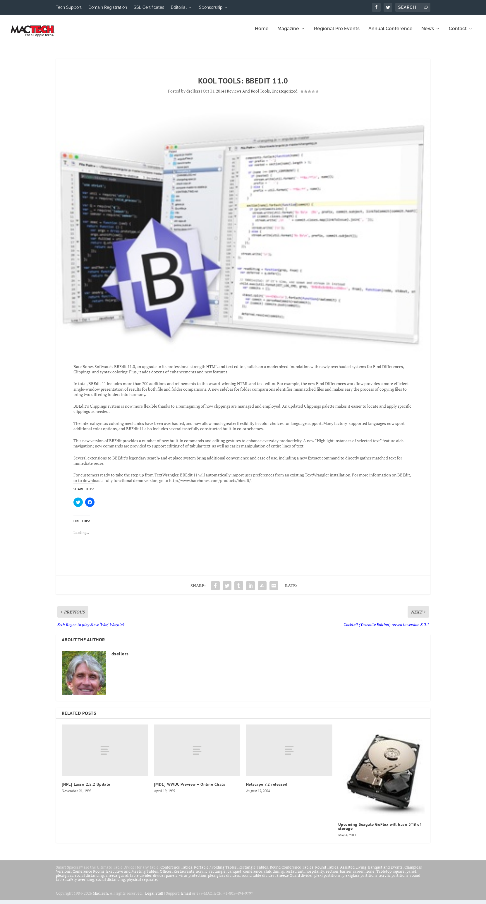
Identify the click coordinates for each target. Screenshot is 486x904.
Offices (166, 875)
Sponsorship (211, 7)
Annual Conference (390, 32)
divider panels (165, 879)
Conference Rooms (88, 875)
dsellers (193, 95)
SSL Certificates (149, 7)
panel (411, 875)
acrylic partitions (393, 879)
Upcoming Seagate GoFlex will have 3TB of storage (379, 830)
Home (262, 32)
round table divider (258, 879)
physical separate (142, 883)
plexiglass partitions (359, 879)
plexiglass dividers (224, 879)
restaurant (295, 875)
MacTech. (101, 897)
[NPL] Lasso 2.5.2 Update (86, 788)
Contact (458, 32)
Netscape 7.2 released (267, 788)
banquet (234, 875)
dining (278, 875)
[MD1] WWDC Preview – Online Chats (189, 788)
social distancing (89, 879)
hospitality (314, 875)
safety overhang (80, 883)
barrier (345, 875)
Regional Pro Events (337, 32)
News (427, 32)
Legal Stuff (154, 897)
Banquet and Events (385, 871)
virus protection (192, 879)
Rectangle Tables (253, 871)
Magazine (288, 32)
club (267, 875)
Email (186, 897)
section (332, 875)
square (399, 875)
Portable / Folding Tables (215, 871)
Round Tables (326, 871)
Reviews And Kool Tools (248, 95)
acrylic (201, 875)
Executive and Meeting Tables (132, 875)
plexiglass (64, 879)
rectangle (217, 875)
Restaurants (184, 875)
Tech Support (69, 7)
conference (252, 875)
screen (359, 875)
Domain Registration (107, 7)
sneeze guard (117, 879)
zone (370, 875)
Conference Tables (176, 871)
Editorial (179, 7)
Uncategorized (285, 95)
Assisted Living (353, 871)
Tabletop (383, 875)
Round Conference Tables (291, 871)
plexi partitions (327, 879)
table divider (140, 879)
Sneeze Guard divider (294, 879)
